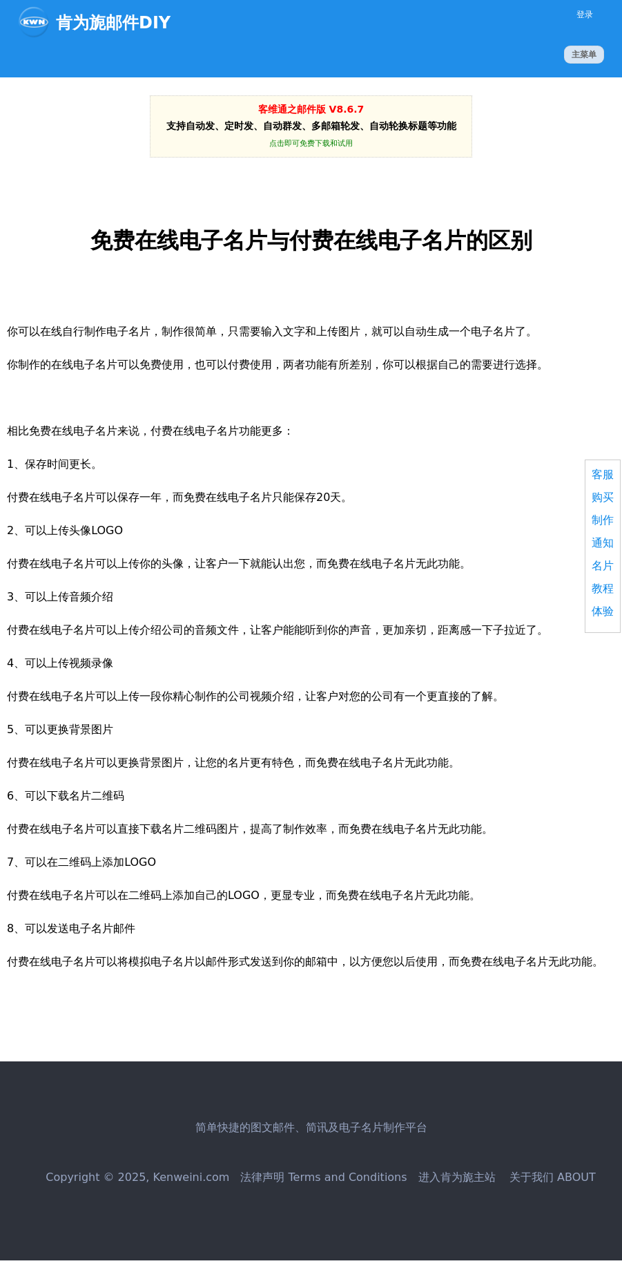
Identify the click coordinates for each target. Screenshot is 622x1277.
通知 (603, 542)
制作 (603, 520)
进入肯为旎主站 (457, 1177)
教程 (603, 588)
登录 (584, 14)
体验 (603, 611)
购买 (603, 497)
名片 (603, 565)
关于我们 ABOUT (551, 1177)
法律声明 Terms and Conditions (323, 1177)
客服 (603, 474)
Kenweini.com (191, 1177)
